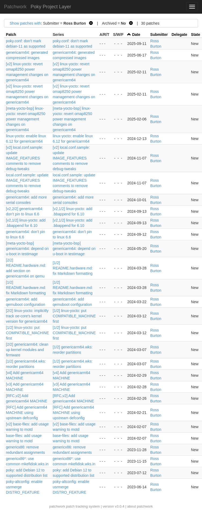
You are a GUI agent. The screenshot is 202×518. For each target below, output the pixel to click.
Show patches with (25, 23)
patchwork (57, 506)
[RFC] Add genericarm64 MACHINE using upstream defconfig (26, 412)
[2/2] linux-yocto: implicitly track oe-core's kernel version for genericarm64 (27, 315)
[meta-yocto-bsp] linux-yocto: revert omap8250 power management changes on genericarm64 (25, 119)
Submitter (159, 34)
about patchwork (140, 506)
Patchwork (15, 6)
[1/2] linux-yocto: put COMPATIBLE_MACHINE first (74, 315)
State (195, 34)
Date (136, 34)
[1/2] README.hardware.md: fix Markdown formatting (73, 268)
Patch (11, 34)
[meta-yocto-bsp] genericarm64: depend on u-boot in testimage (27, 248)
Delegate (179, 34)
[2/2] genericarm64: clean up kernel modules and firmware (27, 349)
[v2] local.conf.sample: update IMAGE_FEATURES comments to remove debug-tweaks (24, 158)
